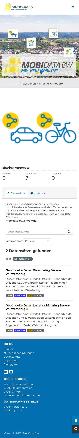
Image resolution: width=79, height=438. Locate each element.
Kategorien (29, 83)
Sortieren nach (14, 241)
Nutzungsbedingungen (19, 352)
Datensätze (16, 193)
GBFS (9, 295)
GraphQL (38, 295)
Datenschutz (12, 356)
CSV (30, 295)
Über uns (37, 193)
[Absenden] (69, 232)
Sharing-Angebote (51, 83)
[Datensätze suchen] (35, 232)
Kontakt (9, 349)
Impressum (11, 360)
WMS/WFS (20, 295)
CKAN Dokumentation (18, 387)
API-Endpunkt (13, 410)
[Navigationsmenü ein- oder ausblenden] (73, 7)
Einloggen (10, 364)
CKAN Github (12, 391)
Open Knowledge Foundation (23, 395)
